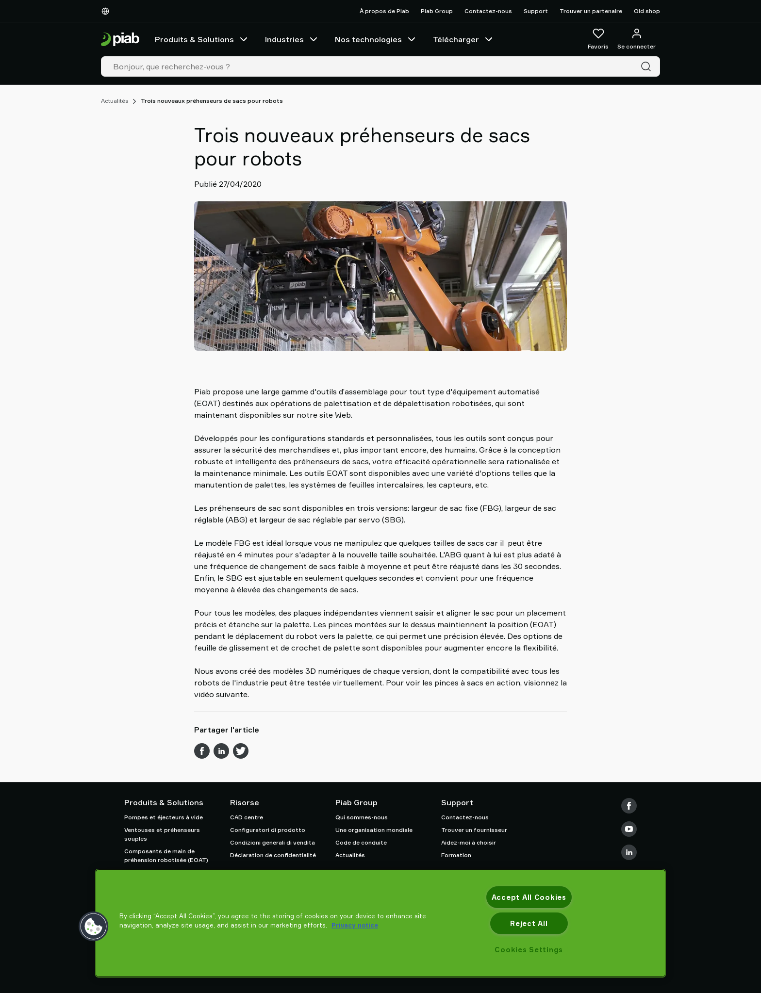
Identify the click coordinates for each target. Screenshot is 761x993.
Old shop (647, 11)
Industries (292, 39)
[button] (93, 926)
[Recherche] (648, 66)
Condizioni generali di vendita (272, 842)
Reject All (528, 923)
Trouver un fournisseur (474, 829)
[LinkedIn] (629, 852)
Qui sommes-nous (361, 817)
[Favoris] (598, 39)
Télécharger (464, 39)
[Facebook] (629, 806)
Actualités (114, 100)
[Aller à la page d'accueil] (120, 40)
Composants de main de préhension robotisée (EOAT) (166, 855)
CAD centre (246, 817)
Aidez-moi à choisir (468, 842)
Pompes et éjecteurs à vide (163, 817)
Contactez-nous (488, 11)
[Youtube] (629, 829)
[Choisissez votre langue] (107, 11)
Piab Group (437, 11)
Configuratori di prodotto (267, 829)
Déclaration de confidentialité (273, 855)
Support (536, 11)
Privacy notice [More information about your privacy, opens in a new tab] (354, 925)
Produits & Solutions (202, 39)
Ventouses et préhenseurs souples (162, 834)
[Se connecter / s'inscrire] (636, 39)
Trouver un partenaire (591, 11)
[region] (380, 923)
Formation (456, 855)
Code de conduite (361, 842)
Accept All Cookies (529, 897)
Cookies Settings (529, 949)
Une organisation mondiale (374, 829)
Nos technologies (376, 39)
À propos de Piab (384, 11)
